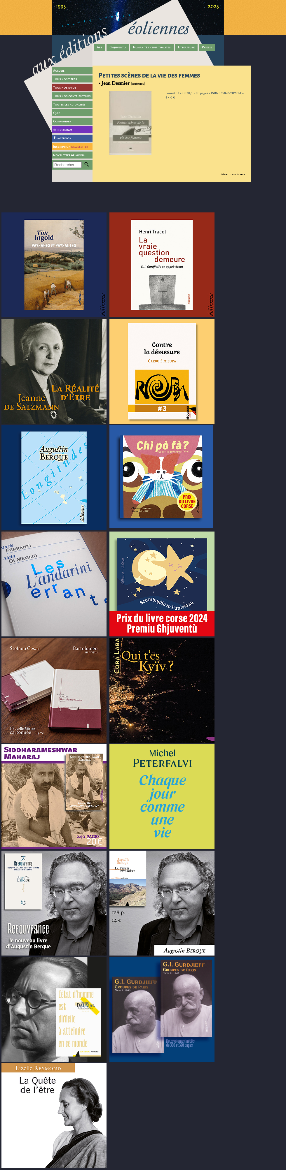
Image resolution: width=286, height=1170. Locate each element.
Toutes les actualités (69, 104)
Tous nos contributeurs (72, 96)
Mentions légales (233, 174)
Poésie (207, 47)
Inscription (70, 146)
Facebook (64, 138)
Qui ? (56, 113)
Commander (62, 121)
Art (99, 47)
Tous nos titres (65, 79)
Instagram (64, 129)
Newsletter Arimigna (69, 155)
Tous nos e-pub (64, 87)
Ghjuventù (117, 47)
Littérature (186, 47)
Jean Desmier (116, 83)
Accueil (58, 70)
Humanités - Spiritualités (152, 47)
